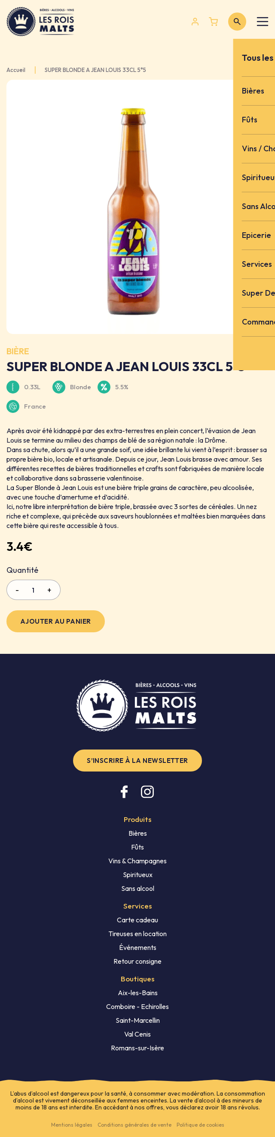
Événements (137, 947)
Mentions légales (71, 1124)
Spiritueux (138, 874)
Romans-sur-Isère (137, 1047)
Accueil (15, 70)
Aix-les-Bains (138, 992)
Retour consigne (137, 961)
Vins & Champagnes (137, 860)
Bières (137, 833)
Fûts (137, 846)
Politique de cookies (200, 1124)
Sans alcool (137, 888)
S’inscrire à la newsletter (137, 760)
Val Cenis (137, 1034)
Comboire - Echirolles (137, 1006)
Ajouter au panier (55, 621)
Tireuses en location (137, 933)
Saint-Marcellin (138, 1020)
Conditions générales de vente (134, 1124)
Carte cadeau (137, 919)
